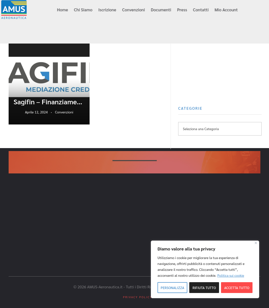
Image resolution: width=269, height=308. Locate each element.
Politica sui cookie (230, 275)
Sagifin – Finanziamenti (49, 101)
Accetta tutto (236, 287)
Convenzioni (64, 112)
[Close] (256, 243)
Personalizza (172, 287)
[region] (205, 269)
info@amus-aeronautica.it (31, 32)
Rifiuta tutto (204, 287)
